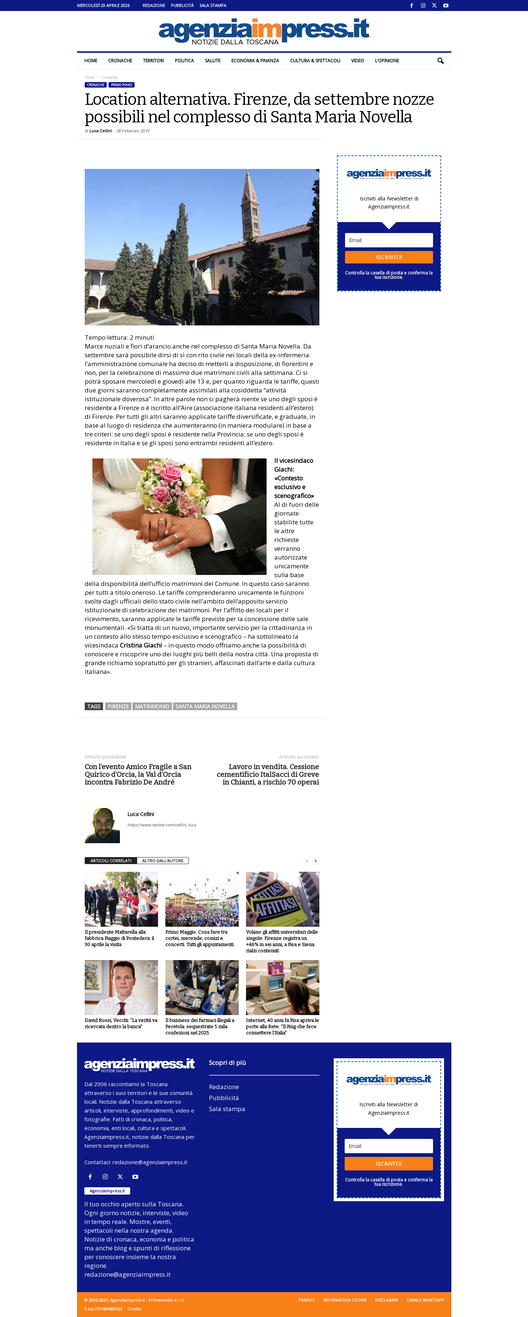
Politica (184, 61)
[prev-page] (307, 861)
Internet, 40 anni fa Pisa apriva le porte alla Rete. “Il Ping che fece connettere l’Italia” (282, 1027)
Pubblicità (182, 5)
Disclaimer (386, 1300)
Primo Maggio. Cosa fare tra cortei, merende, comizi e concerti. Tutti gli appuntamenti (199, 938)
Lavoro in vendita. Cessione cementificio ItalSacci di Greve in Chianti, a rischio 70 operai (268, 774)
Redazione (154, 5)
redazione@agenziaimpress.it (150, 1162)
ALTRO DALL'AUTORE (162, 860)
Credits (134, 1309)
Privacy (306, 1300)
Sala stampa (212, 5)
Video (357, 61)
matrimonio (152, 706)
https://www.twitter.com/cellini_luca (161, 824)
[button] (440, 61)
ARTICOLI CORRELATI (111, 860)
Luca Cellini (100, 130)
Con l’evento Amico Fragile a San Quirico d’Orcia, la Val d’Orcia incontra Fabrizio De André (138, 774)
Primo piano (121, 84)
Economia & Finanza (255, 61)
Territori (153, 61)
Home (90, 61)
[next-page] (315, 861)
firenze (118, 706)
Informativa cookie (345, 1300)
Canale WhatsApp (425, 1300)
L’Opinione (387, 61)
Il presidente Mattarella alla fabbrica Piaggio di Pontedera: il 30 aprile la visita (119, 938)
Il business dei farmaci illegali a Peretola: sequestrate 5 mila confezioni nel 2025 (199, 1027)
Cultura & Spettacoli (315, 61)
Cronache (120, 61)
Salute (212, 61)
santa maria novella (205, 706)
